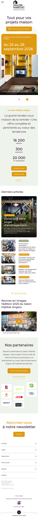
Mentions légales (19, 496)
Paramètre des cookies (19, 506)
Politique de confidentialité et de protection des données (19, 498)
